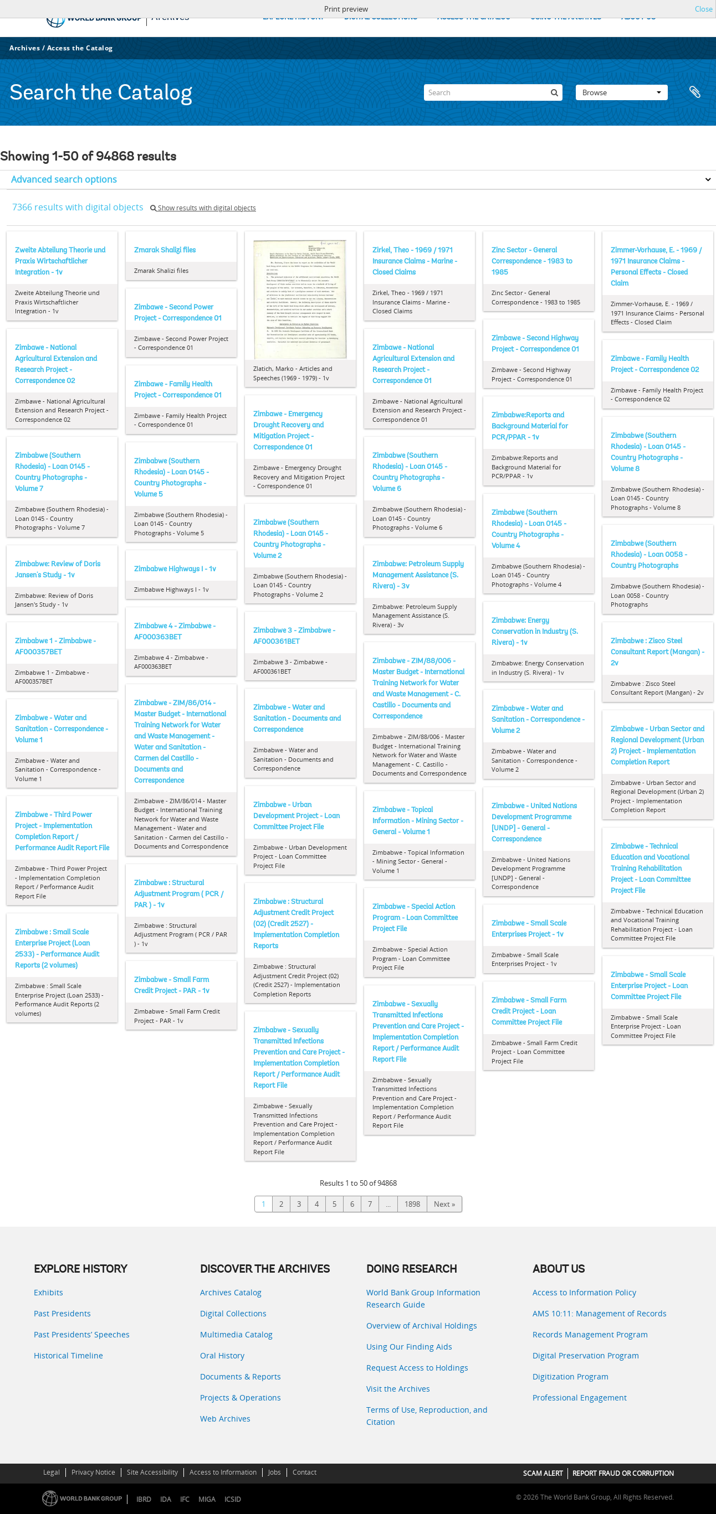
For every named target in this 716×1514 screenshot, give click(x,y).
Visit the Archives (398, 1388)
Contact (304, 1472)
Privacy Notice (93, 1472)
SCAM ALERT (543, 1473)
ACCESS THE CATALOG (473, 17)
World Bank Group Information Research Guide (423, 1298)
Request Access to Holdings (417, 1367)
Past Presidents (62, 1313)
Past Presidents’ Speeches (82, 1334)
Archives (24, 48)
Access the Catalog (80, 48)
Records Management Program (590, 1334)
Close (704, 9)
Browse (621, 92)
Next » (444, 1204)
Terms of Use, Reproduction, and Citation (427, 1415)
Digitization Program (570, 1376)
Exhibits (48, 1292)
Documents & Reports (240, 1376)
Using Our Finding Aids (409, 1346)
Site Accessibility (152, 1472)
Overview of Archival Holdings (421, 1325)
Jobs (274, 1472)
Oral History (222, 1355)
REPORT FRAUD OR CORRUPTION (623, 1473)
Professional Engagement (580, 1397)
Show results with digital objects (203, 208)
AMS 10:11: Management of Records (600, 1313)
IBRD (143, 1499)
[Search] (493, 92)
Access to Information (223, 1472)
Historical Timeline (68, 1355)
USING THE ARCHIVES (565, 17)
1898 (412, 1204)
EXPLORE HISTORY (293, 17)
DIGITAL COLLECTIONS (380, 17)
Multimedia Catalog (236, 1334)
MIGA (207, 1499)
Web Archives (225, 1418)
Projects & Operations (240, 1397)
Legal (51, 1472)
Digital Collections (233, 1313)
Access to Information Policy (584, 1292)
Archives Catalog (231, 1292)
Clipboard (695, 92)
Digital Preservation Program (586, 1355)
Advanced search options (64, 179)
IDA (165, 1499)
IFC (185, 1499)
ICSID (232, 1499)
